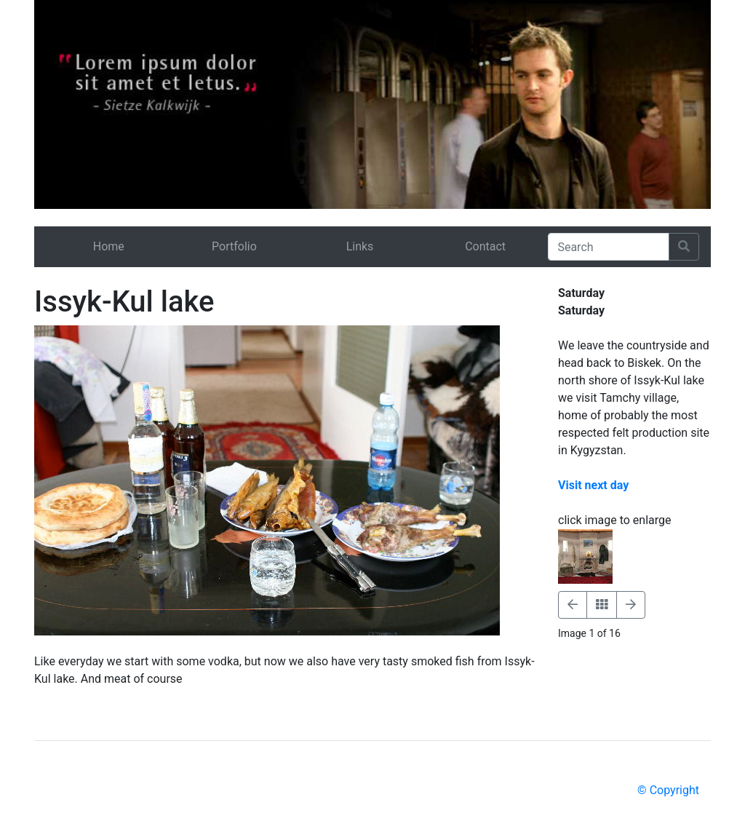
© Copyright (668, 790)
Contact (485, 246)
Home (108, 246)
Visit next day (593, 485)
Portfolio (234, 246)
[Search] (608, 247)
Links (360, 246)
